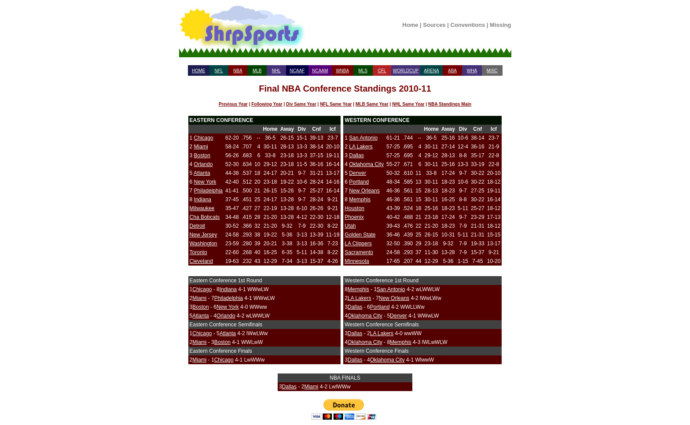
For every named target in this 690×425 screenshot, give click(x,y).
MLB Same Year (372, 104)
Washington (203, 243)
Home (410, 25)
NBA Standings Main (449, 104)
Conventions (467, 25)
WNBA (342, 70)
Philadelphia (208, 191)
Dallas (356, 155)
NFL (219, 70)
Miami (201, 147)
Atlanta (202, 173)
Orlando (203, 164)
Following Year (266, 104)
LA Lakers (360, 147)
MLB (257, 70)
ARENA (431, 70)
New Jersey (203, 235)
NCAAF (297, 70)
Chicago (203, 138)
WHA (472, 70)
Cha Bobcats (205, 217)
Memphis (360, 199)
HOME (198, 70)
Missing (500, 25)
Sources (434, 25)
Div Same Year (301, 104)
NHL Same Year (408, 104)
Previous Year (233, 104)
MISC (492, 70)
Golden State (360, 235)
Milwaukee (202, 208)
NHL (276, 70)
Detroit (197, 226)
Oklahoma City (366, 164)
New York (205, 182)
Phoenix (354, 217)
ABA (452, 70)
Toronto (198, 252)
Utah (350, 226)
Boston (202, 155)
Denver (357, 173)
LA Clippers (358, 243)
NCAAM (320, 70)
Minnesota (357, 261)
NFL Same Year (336, 104)
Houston (354, 208)
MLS (362, 70)
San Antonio (363, 138)
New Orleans (364, 191)
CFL (382, 70)
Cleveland (201, 261)
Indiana (202, 199)
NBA (237, 70)
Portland (359, 182)
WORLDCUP (405, 70)
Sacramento (359, 252)
